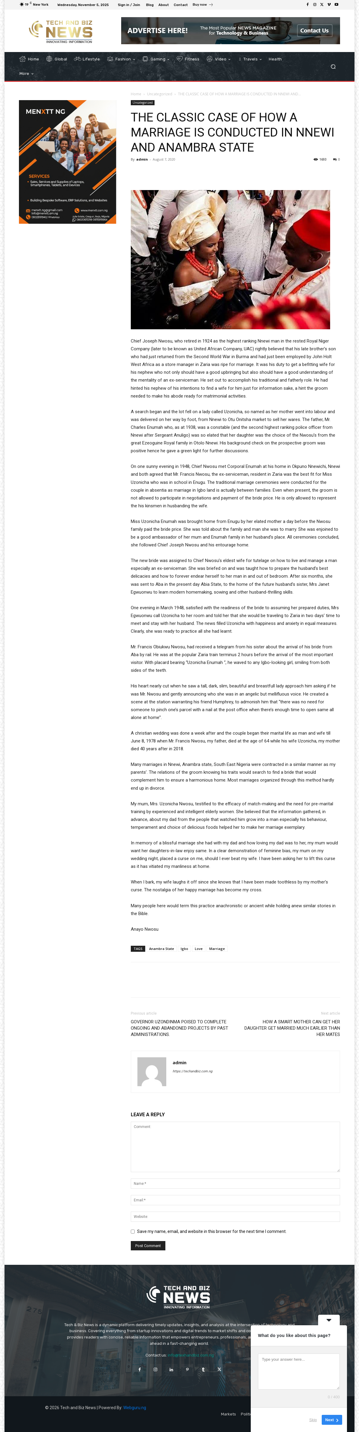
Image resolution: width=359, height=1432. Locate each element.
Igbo (184, 948)
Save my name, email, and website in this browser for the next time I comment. (212, 1231)
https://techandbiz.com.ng (192, 1071)
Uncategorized (159, 94)
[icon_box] (203, 5)
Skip (313, 1420)
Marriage (217, 948)
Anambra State (161, 948)
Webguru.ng (134, 1407)
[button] (333, 67)
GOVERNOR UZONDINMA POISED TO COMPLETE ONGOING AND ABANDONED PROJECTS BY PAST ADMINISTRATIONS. (179, 1028)
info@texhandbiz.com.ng (191, 1355)
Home (136, 94)
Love (199, 948)
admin (142, 159)
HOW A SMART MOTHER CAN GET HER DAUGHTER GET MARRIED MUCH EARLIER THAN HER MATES (292, 1028)
